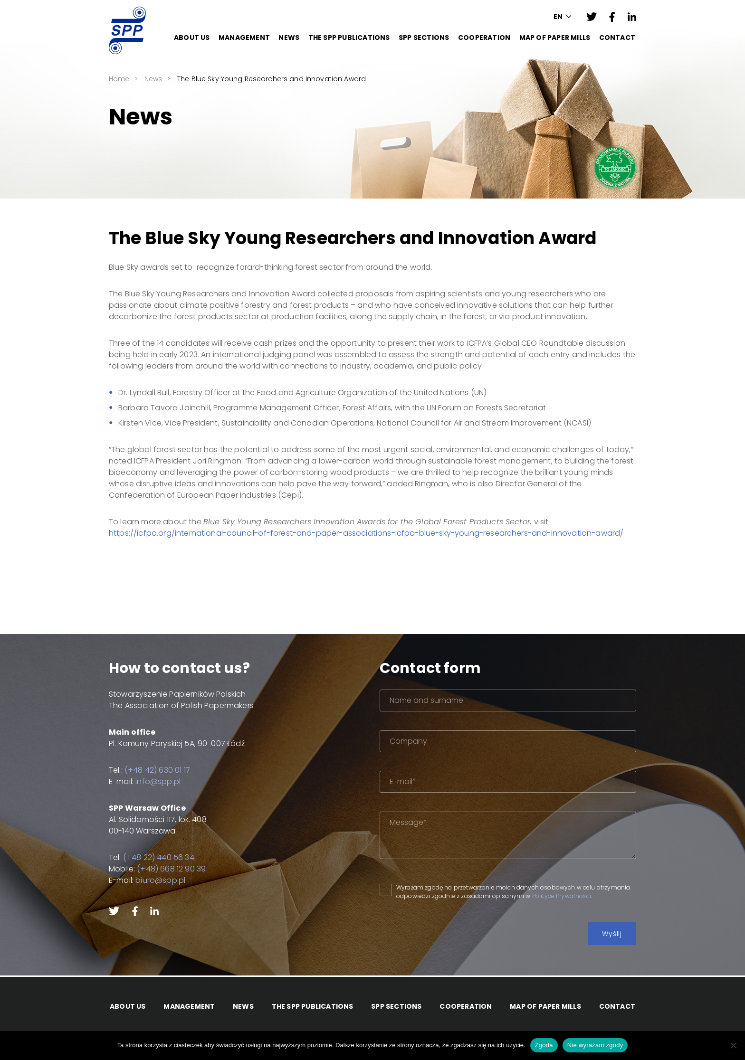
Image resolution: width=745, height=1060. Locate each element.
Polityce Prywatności (593, 896)
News (288, 37)
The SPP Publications (349, 37)
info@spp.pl (146, 781)
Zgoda (544, 1045)
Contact (617, 37)
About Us (192, 37)
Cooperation (484, 37)
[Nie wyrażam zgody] (733, 1045)
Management (244, 37)
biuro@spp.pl (149, 880)
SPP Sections (424, 37)
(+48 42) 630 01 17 (146, 770)
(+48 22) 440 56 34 (147, 857)
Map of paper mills (555, 37)
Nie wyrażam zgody (595, 1045)
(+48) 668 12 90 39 (159, 868)
